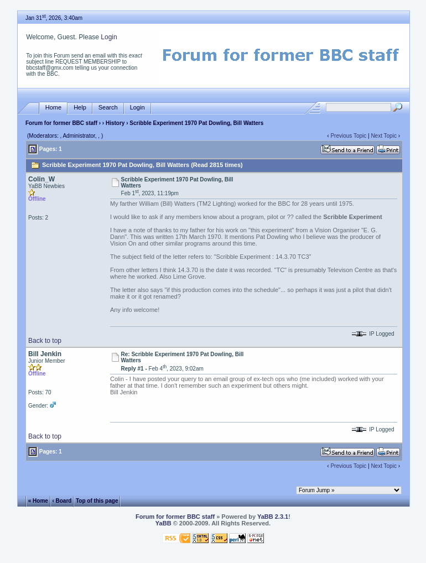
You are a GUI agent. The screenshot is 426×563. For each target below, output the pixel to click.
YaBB (163, 523)
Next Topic (384, 136)
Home (53, 107)
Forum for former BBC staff (61, 123)
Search (108, 107)
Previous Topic (348, 136)
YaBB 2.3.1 (272, 516)
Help (80, 107)
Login (109, 37)
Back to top (44, 341)
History (115, 123)
